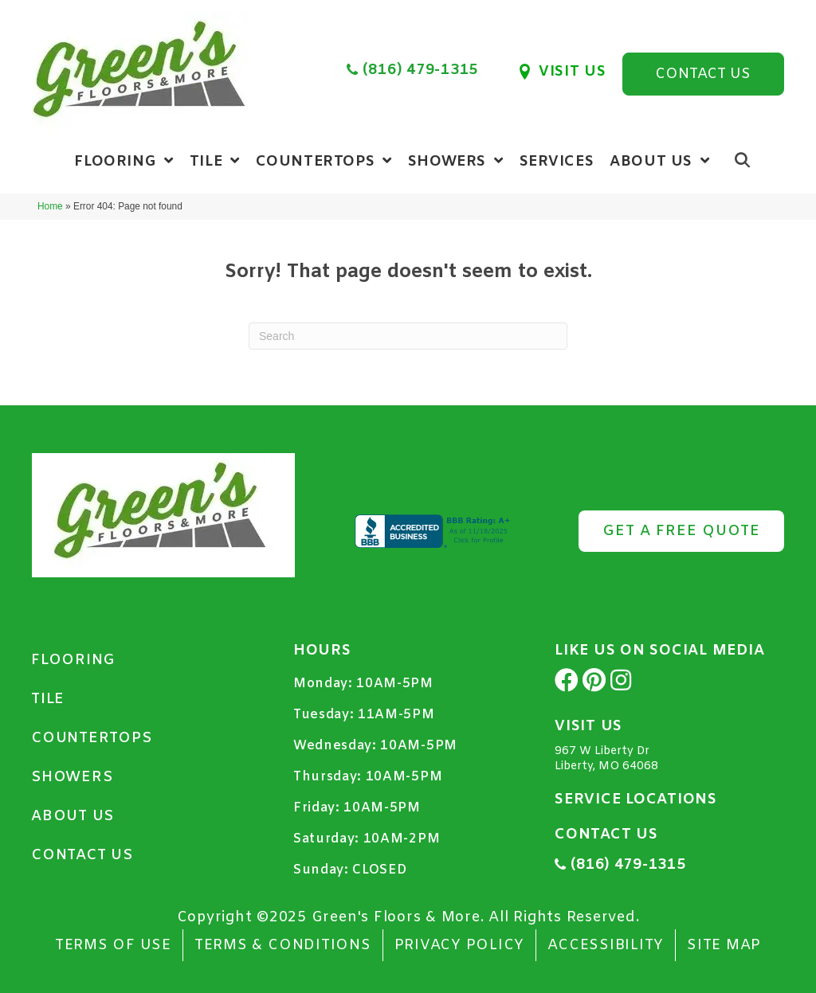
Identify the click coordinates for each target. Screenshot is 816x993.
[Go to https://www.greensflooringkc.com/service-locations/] (669, 803)
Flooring (73, 660)
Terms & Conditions (282, 945)
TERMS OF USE (113, 945)
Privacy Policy (459, 945)
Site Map (724, 945)
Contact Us (82, 855)
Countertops (91, 738)
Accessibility (605, 945)
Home (50, 206)
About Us (72, 816)
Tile (48, 699)
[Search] (408, 336)
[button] (703, 74)
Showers (71, 777)
